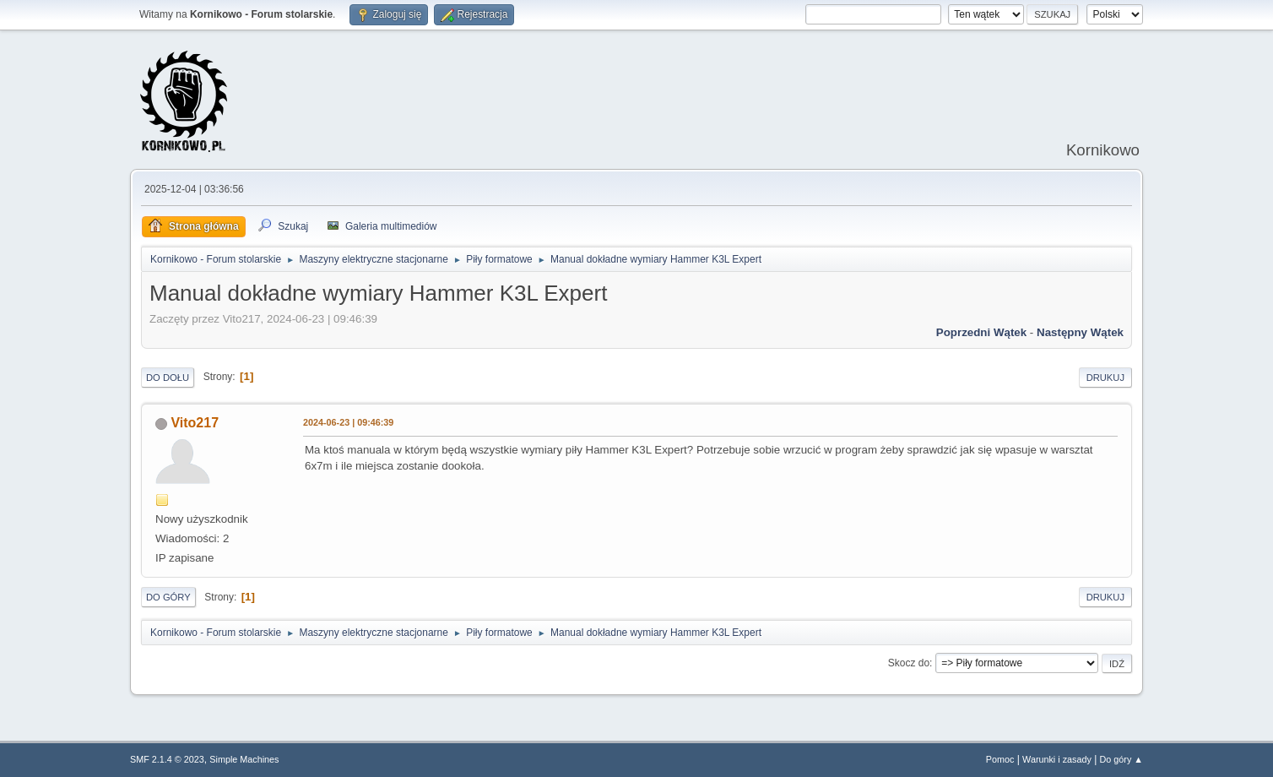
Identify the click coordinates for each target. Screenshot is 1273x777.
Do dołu (167, 377)
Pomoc (1000, 759)
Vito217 (195, 423)
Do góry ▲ (1121, 759)
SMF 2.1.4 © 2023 (167, 759)
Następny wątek (1080, 332)
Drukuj (1105, 377)
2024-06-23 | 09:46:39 (348, 422)
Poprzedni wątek (981, 332)
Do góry (168, 597)
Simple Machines (244, 759)
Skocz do (908, 663)
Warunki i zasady (1057, 759)
